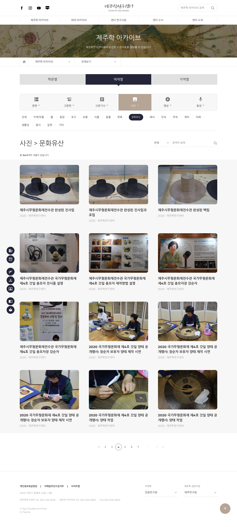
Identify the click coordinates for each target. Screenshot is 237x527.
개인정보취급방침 (28, 486)
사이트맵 (75, 486)
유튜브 (39, 8)
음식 (38, 125)
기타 (61, 125)
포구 (73, 117)
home (24, 62)
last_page (163, 447)
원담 (62, 117)
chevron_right (157, 447)
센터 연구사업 (118, 20)
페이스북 (22, 8)
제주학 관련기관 (192, 486)
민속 (163, 117)
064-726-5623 (47, 499)
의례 (198, 117)
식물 (96, 117)
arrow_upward (225, 509)
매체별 (118, 79)
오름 (85, 117)
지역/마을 (38, 117)
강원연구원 (151, 492)
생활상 (25, 125)
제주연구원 (190, 492)
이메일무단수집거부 (54, 486)
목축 (119, 117)
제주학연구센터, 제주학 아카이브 (118, 8)
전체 (24, 117)
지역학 (148, 486)
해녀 (152, 117)
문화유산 (136, 117)
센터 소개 (197, 20)
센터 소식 (158, 20)
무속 (175, 117)
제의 (186, 117)
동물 (108, 117)
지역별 (184, 79)
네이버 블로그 (47, 8)
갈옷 (49, 125)
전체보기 (86, 61)
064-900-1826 (88, 499)
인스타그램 (30, 8)
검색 (213, 8)
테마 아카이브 (79, 20)
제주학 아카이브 (39, 20)
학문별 (52, 79)
